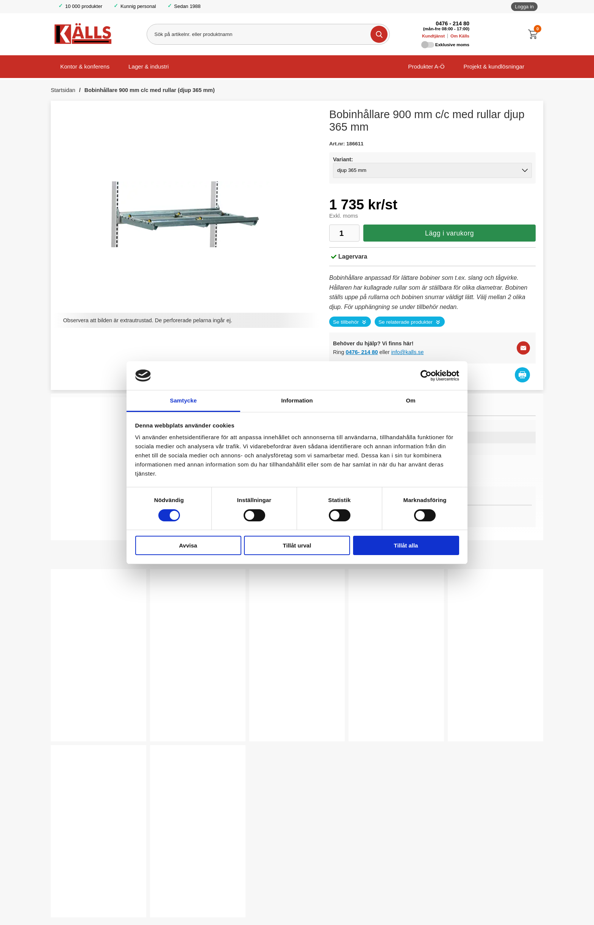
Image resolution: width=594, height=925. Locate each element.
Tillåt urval (297, 545)
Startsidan (63, 90)
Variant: (343, 159)
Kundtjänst (433, 36)
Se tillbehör (346, 322)
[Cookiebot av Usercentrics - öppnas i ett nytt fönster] (426, 375)
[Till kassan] (534, 34)
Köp (70, 723)
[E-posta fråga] (523, 348)
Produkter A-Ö (426, 66)
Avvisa (188, 545)
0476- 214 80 (362, 352)
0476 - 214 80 (452, 23)
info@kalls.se (407, 352)
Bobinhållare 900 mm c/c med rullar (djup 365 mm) (149, 90)
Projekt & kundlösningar (494, 66)
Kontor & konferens (84, 66)
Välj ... (273, 723)
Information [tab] (297, 400)
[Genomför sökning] (378, 34)
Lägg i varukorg (449, 233)
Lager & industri (148, 66)
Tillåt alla (406, 545)
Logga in (524, 6)
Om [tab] (410, 400)
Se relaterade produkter (405, 322)
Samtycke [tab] (183, 400)
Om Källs (459, 36)
